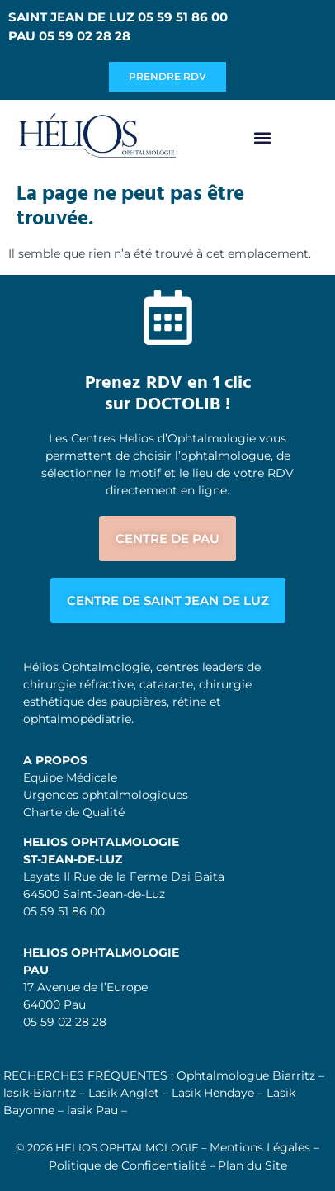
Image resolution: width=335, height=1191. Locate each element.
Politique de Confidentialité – (132, 1165)
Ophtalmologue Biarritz (246, 1075)
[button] (262, 138)
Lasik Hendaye (213, 1092)
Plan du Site (252, 1165)
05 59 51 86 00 (64, 911)
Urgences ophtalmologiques (105, 794)
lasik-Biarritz (39, 1092)
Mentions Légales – (264, 1147)
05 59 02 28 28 (64, 1021)
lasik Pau (92, 1110)
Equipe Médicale (70, 777)
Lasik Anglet (123, 1092)
